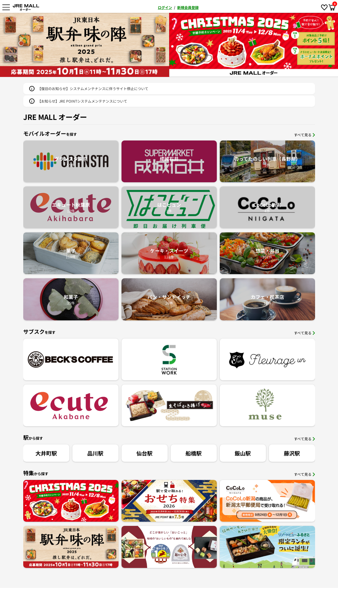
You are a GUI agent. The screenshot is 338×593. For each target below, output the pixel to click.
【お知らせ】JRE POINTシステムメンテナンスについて (82, 101)
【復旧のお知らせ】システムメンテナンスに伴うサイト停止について (93, 88)
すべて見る (304, 134)
